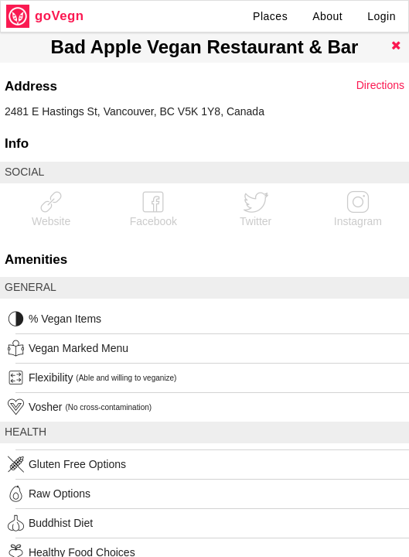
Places (270, 16)
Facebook (153, 208)
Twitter (255, 208)
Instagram (358, 208)
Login (381, 16)
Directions (380, 85)
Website (51, 208)
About (327, 16)
